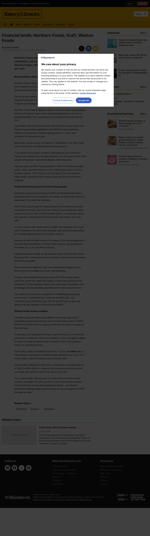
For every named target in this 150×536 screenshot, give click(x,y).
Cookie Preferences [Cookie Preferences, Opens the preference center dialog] (63, 100)
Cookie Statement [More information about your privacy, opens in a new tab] (87, 93)
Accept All (84, 100)
